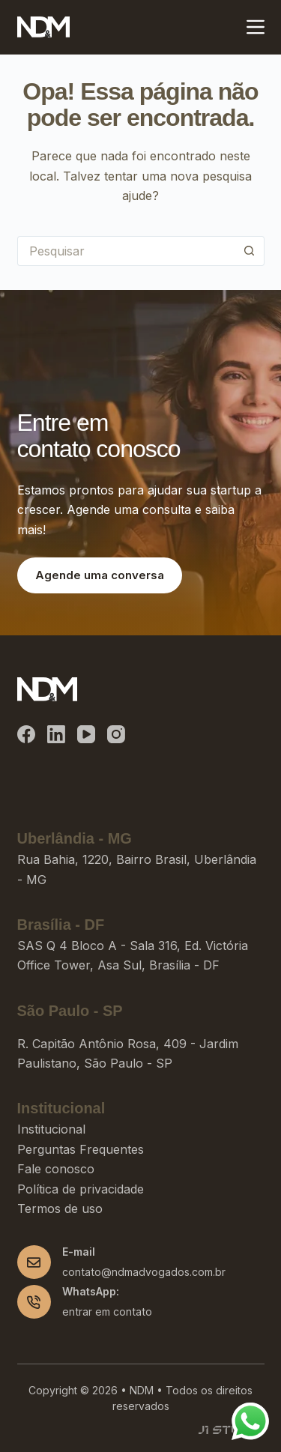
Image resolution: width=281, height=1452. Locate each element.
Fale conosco (55, 1168)
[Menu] (256, 27)
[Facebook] (26, 734)
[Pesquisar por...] (126, 251)
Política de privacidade (80, 1189)
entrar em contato (107, 1311)
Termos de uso (60, 1208)
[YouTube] (86, 734)
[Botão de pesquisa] (250, 251)
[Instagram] (116, 734)
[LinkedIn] (56, 734)
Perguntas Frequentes (80, 1149)
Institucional (51, 1129)
